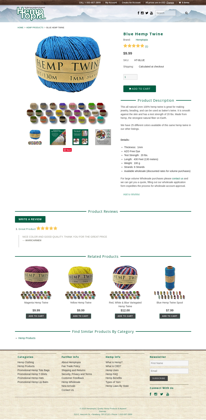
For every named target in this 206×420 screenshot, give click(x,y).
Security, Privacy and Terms (77, 380)
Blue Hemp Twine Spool (170, 309)
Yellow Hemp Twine (80, 309)
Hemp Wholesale (71, 388)
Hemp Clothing (88, 25)
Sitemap (102, 418)
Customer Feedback (73, 384)
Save (69, 156)
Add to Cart (139, 95)
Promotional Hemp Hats (31, 384)
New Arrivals (68, 392)
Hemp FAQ (112, 380)
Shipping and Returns (73, 376)
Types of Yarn (113, 388)
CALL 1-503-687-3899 (90, 3)
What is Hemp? (114, 368)
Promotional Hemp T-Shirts (32, 380)
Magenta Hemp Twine (36, 309)
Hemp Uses (112, 376)
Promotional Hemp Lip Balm (33, 388)
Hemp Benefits (114, 384)
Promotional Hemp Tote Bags (34, 376)
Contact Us (68, 396)
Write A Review (30, 225)
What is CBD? (113, 372)
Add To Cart (36, 322)
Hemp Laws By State (117, 392)
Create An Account (131, 3)
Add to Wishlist (131, 200)
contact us (177, 184)
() (135, 52)
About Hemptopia (71, 368)
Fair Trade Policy (71, 372)
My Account (111, 3)
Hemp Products (117, 25)
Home (20, 34)
